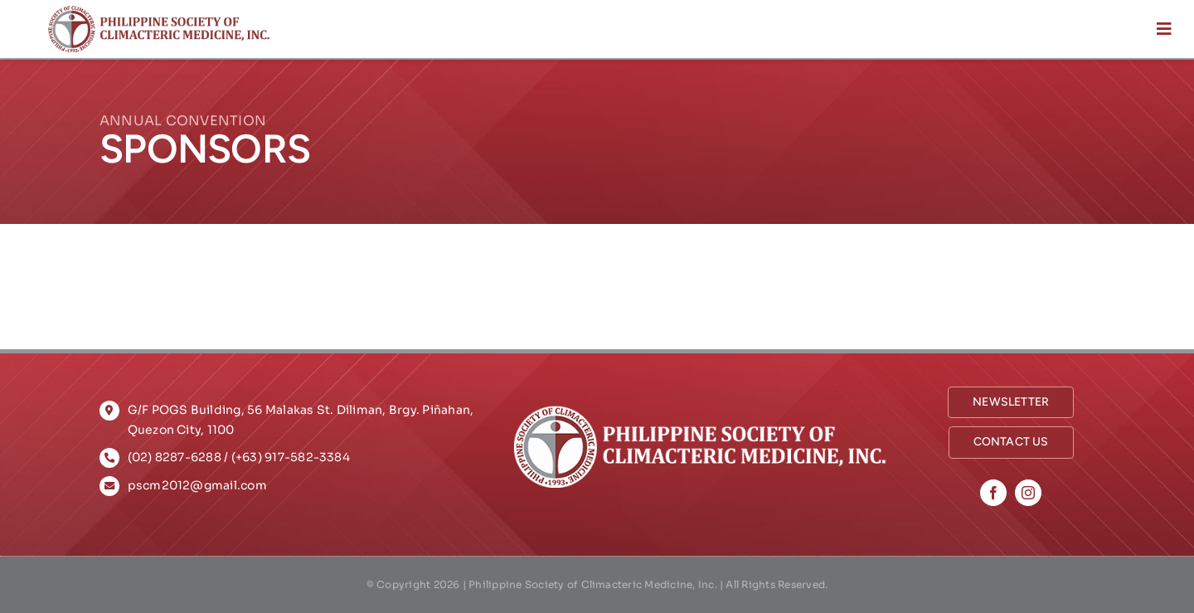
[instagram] (1028, 492)
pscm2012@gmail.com (197, 485)
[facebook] (993, 492)
